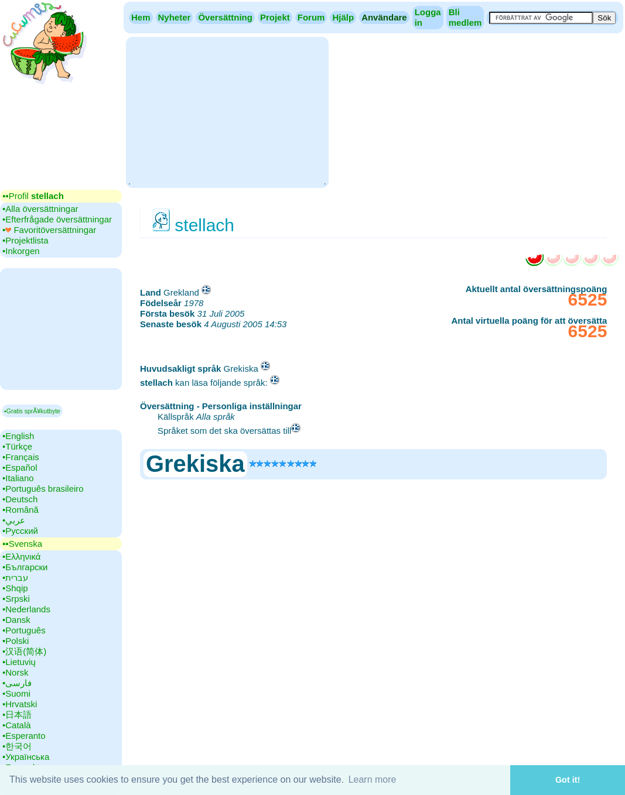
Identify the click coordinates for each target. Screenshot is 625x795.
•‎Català (16, 725)
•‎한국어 (17, 746)
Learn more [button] (373, 779)
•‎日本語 (17, 714)
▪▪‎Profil (33, 196)
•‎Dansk (16, 620)
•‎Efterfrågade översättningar (57, 219)
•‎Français (20, 457)
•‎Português (24, 630)
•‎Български (25, 567)
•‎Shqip (15, 588)
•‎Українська (25, 757)
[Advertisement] (227, 111)
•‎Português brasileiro (43, 489)
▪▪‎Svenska (22, 544)
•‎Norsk (15, 672)
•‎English (18, 436)
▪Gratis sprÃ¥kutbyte (32, 410)
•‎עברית (15, 577)
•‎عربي (13, 520)
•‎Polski (15, 641)
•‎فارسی (17, 683)
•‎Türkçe (17, 446)
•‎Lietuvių (19, 662)
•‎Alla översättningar (40, 209)
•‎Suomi (16, 693)
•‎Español (19, 467)
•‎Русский (20, 531)
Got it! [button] (567, 779)
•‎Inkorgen (21, 251)
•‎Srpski (16, 599)
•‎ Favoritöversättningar (49, 230)
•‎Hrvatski (19, 704)
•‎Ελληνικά (21, 556)
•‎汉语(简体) (24, 651)
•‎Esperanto (24, 736)
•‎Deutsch (19, 499)
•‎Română (20, 510)
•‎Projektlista (25, 240)
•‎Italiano (18, 478)
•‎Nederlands (26, 609)
